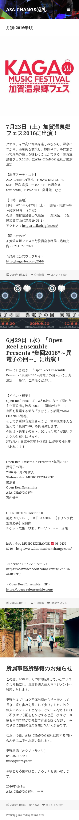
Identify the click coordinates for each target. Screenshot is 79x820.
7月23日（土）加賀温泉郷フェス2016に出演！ (38, 130)
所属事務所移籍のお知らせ (39, 668)
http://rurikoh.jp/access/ (40, 225)
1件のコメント (59, 603)
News (36, 805)
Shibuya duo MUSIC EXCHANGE (30, 477)
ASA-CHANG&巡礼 (26, 9)
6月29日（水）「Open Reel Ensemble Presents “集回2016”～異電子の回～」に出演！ (38, 349)
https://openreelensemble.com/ (29, 589)
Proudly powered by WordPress (25, 815)
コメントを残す (59, 274)
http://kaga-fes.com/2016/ (25, 261)
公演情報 (39, 274)
